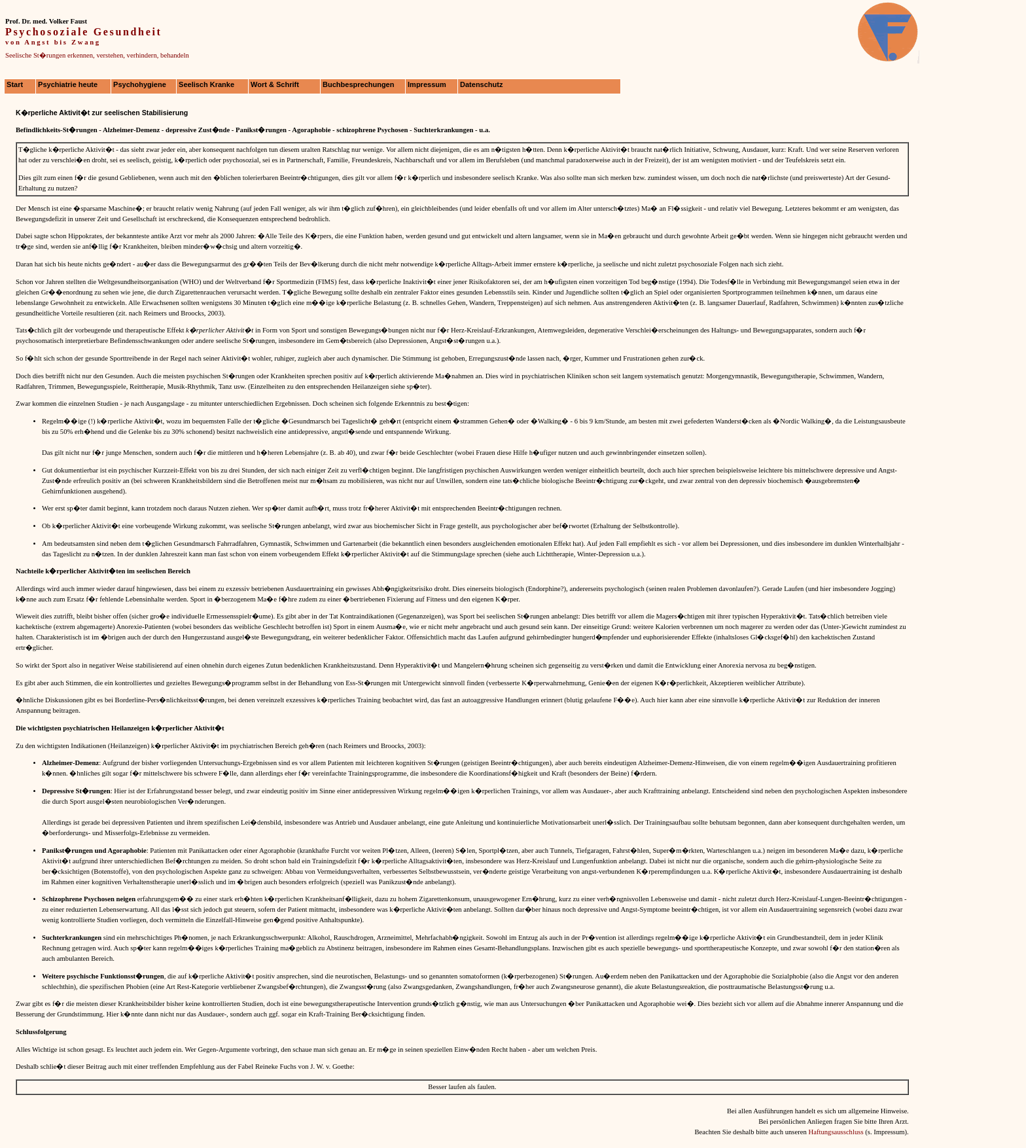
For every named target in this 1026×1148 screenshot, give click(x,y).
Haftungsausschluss (835, 1132)
